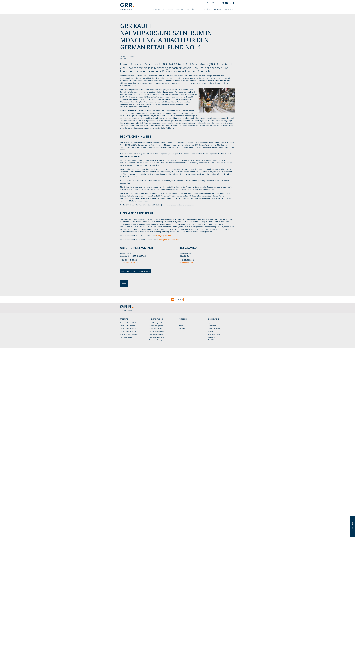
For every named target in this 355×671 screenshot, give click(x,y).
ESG (199, 9)
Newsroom (217, 9)
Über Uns (179, 9)
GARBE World (229, 9)
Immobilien (190, 9)
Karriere (207, 9)
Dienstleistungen (157, 9)
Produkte (170, 9)
